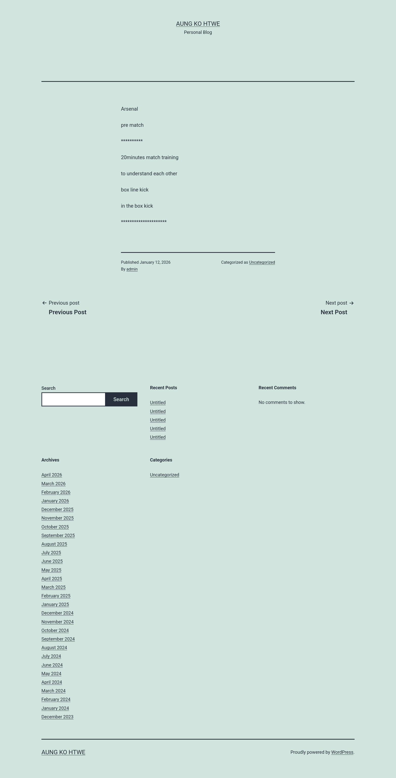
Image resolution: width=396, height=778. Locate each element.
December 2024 (57, 613)
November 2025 (57, 518)
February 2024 (55, 699)
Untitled (158, 402)
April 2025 (51, 578)
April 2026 (51, 474)
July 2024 (51, 656)
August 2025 (54, 544)
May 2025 (51, 570)
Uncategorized (262, 262)
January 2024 (55, 708)
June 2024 (52, 665)
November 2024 (57, 621)
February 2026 (55, 492)
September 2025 (58, 535)
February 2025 (55, 595)
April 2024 (51, 682)
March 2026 (53, 483)
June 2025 (52, 561)
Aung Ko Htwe (198, 23)
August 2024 (54, 647)
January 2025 (55, 604)
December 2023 (57, 716)
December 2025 (57, 509)
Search (48, 388)
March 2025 (53, 587)
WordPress (342, 752)
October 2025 (55, 526)
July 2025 (51, 552)
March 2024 (53, 690)
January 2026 (55, 500)
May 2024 (51, 673)
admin (132, 269)
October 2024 (55, 630)
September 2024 (58, 639)
